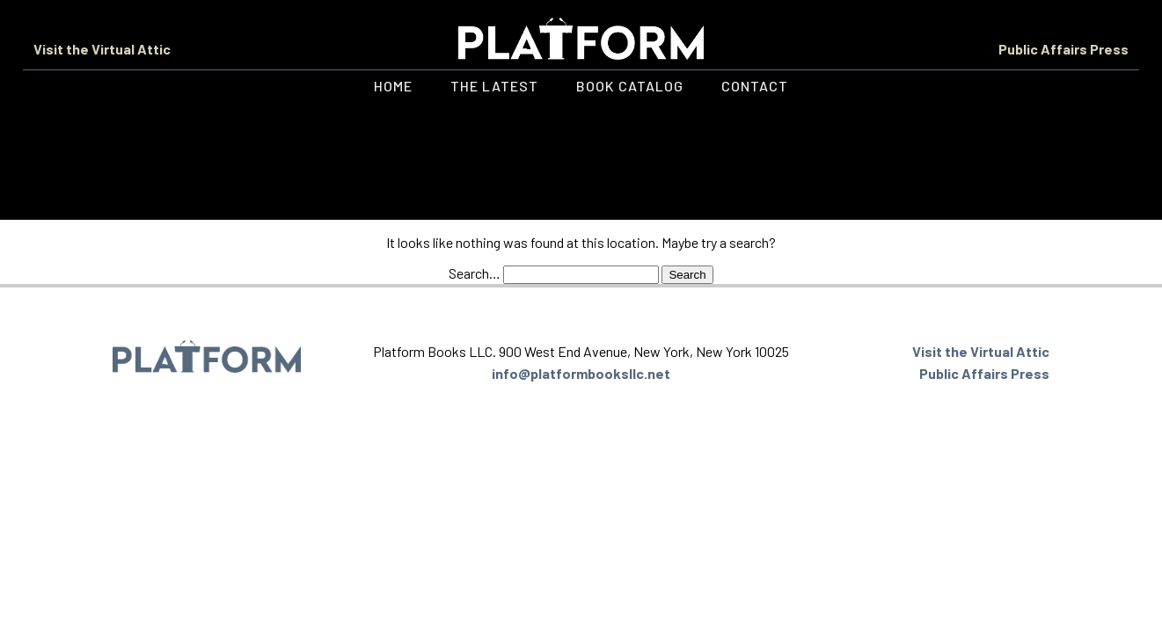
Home (393, 85)
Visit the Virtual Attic (102, 48)
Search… (475, 273)
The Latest (494, 85)
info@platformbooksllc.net (581, 373)
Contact (754, 85)
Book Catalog (629, 85)
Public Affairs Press (1063, 48)
